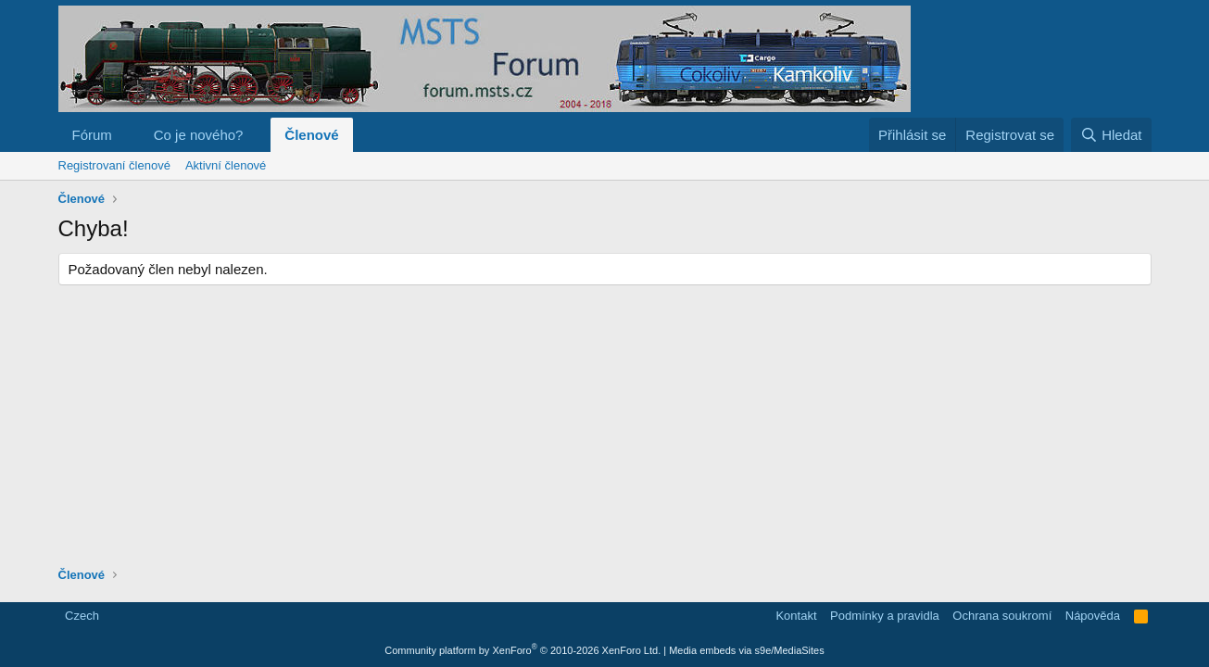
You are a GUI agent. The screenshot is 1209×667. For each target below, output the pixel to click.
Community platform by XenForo (522, 650)
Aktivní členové (225, 165)
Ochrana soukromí (1002, 616)
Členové (311, 135)
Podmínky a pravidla (884, 616)
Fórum (92, 135)
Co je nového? (199, 135)
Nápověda (1092, 616)
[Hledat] (1111, 135)
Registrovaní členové (114, 165)
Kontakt (795, 616)
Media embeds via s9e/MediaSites (747, 650)
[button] (127, 135)
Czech (80, 616)
